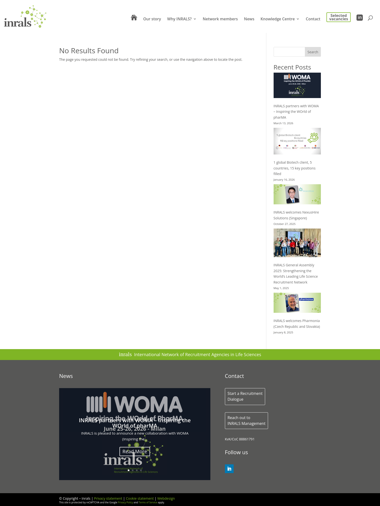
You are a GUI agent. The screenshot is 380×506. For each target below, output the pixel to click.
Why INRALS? (179, 19)
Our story (152, 19)
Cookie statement (140, 498)
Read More (134, 453)
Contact (313, 19)
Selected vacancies (338, 17)
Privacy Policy (125, 502)
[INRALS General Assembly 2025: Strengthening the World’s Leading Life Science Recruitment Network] (297, 244)
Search (313, 52)
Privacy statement (108, 498)
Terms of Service (148, 502)
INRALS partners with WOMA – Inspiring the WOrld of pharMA (296, 112)
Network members (220, 19)
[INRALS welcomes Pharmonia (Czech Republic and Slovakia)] (297, 303)
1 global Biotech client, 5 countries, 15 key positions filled (295, 168)
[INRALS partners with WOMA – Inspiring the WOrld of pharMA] (297, 86)
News (249, 19)
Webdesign (166, 498)
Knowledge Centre (278, 19)
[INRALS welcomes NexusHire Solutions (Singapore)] (297, 195)
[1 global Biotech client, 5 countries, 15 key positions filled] (297, 142)
